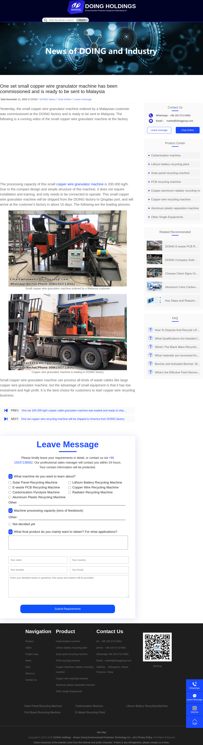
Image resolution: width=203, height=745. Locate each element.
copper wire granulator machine (80, 184)
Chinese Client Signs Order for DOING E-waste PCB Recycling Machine (182, 273)
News (28, 660)
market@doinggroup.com (180, 120)
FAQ (27, 667)
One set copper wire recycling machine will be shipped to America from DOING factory (73, 419)
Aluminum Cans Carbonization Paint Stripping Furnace (182, 287)
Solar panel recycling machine (169, 173)
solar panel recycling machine (43, 706)
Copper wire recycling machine (169, 199)
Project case (31, 654)
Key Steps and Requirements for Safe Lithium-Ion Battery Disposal (182, 300)
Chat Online (64, 99)
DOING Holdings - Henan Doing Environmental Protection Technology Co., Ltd (94, 737)
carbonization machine (89, 706)
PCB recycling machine (164, 181)
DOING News (47, 99)
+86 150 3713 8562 (180, 115)
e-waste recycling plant (90, 712)
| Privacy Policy (144, 737)
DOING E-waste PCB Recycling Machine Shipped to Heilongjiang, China (182, 246)
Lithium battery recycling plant (168, 164)
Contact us (31, 679)
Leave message (83, 99)
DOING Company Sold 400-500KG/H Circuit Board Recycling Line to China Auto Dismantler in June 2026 (182, 260)
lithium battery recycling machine (147, 706)
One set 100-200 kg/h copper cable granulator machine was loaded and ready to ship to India (74, 410)
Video (28, 647)
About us (30, 673)
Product (29, 641)
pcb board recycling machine (42, 712)
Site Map (101, 732)
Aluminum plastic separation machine (173, 208)
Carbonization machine (164, 155)
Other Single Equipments (165, 217)
